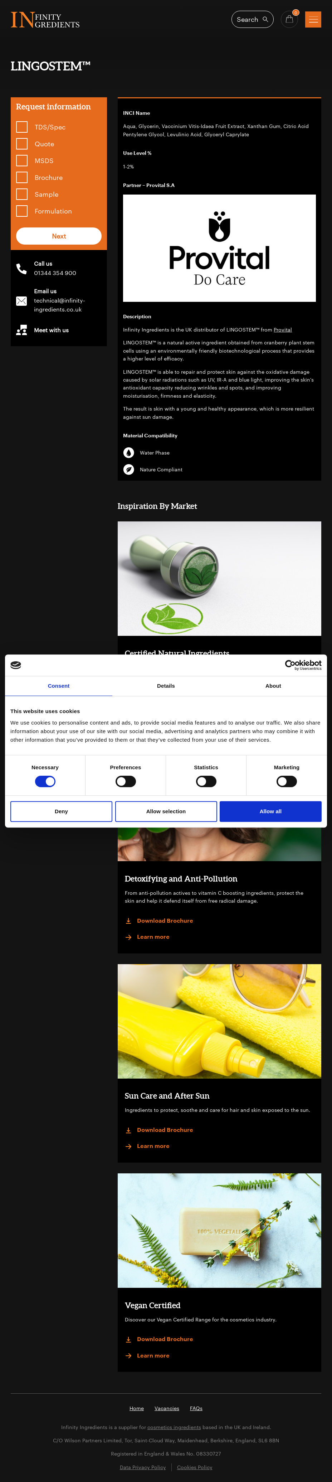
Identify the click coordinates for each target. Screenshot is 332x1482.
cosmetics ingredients (174, 1427)
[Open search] (252, 19)
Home (137, 1408)
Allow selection (166, 811)
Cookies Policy (195, 1467)
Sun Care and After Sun (167, 1095)
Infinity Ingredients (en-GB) (45, 20)
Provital (283, 330)
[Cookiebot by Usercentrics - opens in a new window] (290, 665)
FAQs (196, 1408)
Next (59, 236)
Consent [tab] (59, 686)
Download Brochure (159, 920)
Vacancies (167, 1408)
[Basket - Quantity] (289, 19)
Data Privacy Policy (143, 1467)
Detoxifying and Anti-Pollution (181, 878)
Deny (61, 811)
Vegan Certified (153, 1305)
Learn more (147, 937)
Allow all (271, 811)
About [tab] (273, 686)
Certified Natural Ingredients (177, 653)
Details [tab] (166, 686)
